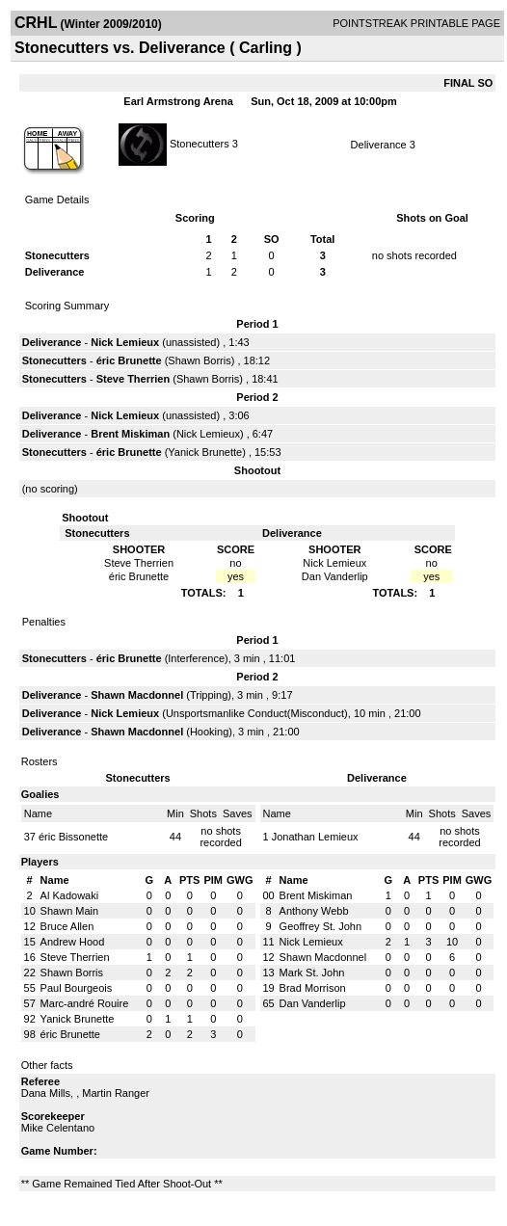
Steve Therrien (133, 379)
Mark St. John (312, 972)
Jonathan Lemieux (315, 836)
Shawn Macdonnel (137, 695)
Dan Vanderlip (313, 1003)
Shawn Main (69, 911)
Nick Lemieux (125, 342)
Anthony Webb (314, 911)
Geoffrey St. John (320, 926)
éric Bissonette (73, 836)
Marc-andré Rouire (84, 1003)
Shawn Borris (199, 360)
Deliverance (379, 144)
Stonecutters (199, 142)
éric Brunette (129, 360)
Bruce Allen (67, 926)
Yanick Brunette (205, 452)
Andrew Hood (72, 941)
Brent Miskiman (130, 434)
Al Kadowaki (69, 895)
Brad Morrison (313, 988)
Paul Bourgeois (76, 988)
